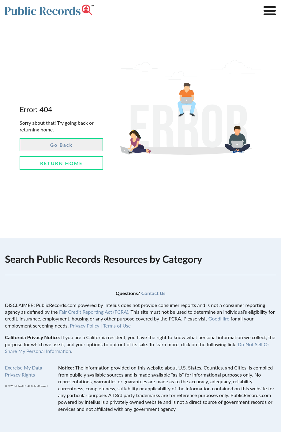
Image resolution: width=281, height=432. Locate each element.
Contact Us (153, 293)
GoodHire (218, 318)
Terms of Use (117, 325)
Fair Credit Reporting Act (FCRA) (93, 312)
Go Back (61, 145)
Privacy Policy (84, 325)
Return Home (61, 163)
